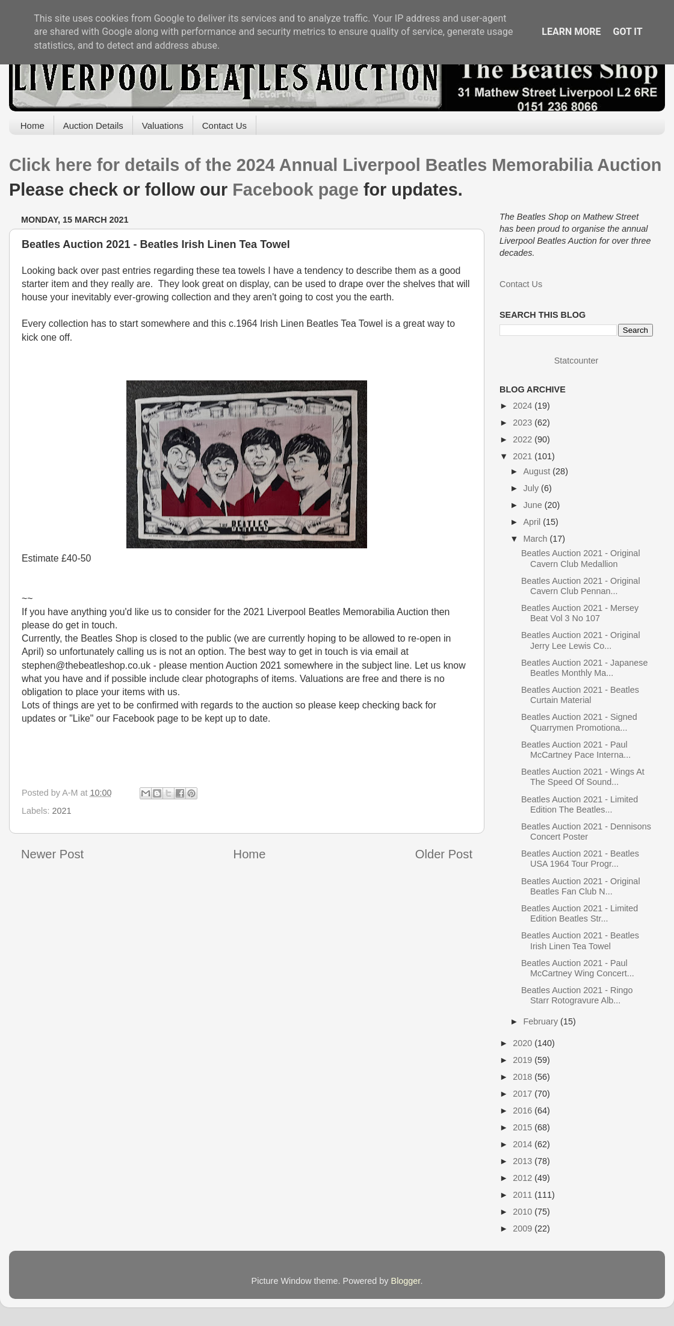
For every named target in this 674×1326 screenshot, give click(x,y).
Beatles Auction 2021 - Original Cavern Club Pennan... (580, 586)
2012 (523, 1178)
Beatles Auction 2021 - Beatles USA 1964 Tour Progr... (580, 859)
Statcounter (576, 360)
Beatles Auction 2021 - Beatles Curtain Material (580, 695)
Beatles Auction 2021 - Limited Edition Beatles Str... (579, 913)
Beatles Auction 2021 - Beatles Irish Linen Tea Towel (580, 940)
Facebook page (295, 189)
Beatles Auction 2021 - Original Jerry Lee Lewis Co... (580, 640)
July (533, 488)
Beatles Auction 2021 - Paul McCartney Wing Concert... (577, 968)
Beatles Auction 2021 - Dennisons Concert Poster (586, 831)
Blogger (406, 1281)
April (533, 522)
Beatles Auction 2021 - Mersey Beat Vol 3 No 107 (579, 613)
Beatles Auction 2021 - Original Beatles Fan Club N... (580, 886)
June (534, 505)
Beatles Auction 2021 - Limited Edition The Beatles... (579, 804)
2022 (523, 439)
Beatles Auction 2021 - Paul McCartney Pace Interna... (576, 750)
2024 (523, 406)
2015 (523, 1127)
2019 (523, 1060)
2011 (523, 1195)
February (542, 1021)
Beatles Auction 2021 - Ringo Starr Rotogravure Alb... (577, 995)
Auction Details (93, 125)
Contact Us (224, 125)
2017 (523, 1093)
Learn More (571, 31)
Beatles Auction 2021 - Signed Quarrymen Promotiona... (579, 722)
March (537, 539)
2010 (523, 1211)
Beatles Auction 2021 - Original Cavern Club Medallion (580, 558)
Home (32, 125)
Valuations (163, 125)
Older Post (443, 854)
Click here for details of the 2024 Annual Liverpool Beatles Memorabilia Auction (335, 165)
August (538, 471)
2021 (61, 811)
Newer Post (52, 854)
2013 (523, 1161)
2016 (523, 1110)
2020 (523, 1043)
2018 (523, 1077)
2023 (523, 422)
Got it (627, 31)
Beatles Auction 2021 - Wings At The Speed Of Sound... (583, 777)
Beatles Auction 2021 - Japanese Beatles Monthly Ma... (584, 668)
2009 (523, 1228)
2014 (523, 1144)
